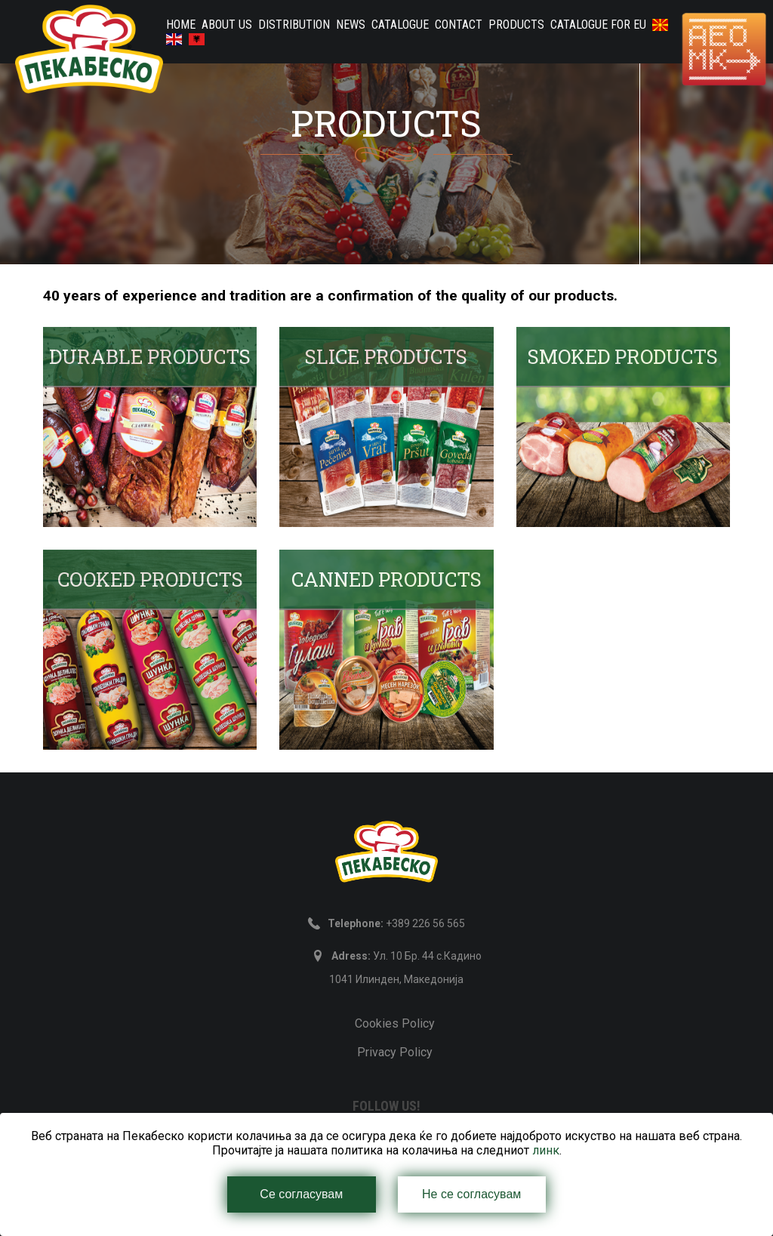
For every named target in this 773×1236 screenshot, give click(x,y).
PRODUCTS (516, 24)
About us (227, 24)
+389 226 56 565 (396, 923)
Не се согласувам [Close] (471, 1194)
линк (545, 1150)
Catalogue (400, 24)
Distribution (294, 24)
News (350, 24)
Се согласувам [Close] (301, 1194)
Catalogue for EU (598, 24)
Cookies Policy (395, 1023)
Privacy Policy (395, 1052)
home (181, 24)
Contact (458, 24)
